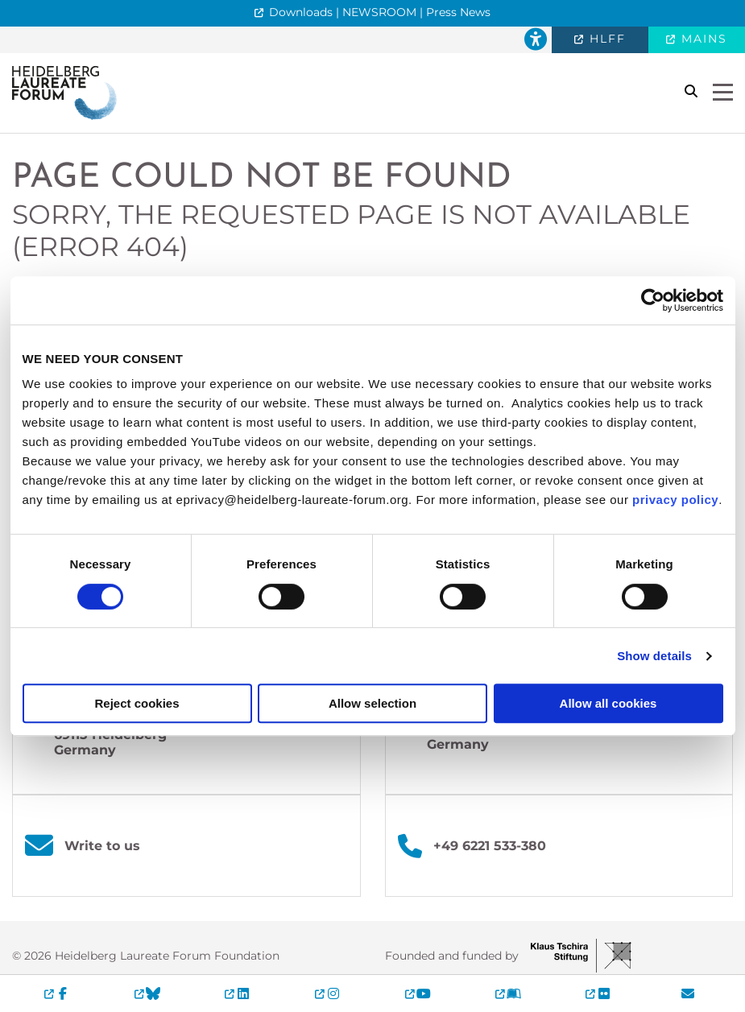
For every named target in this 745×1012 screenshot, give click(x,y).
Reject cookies (136, 703)
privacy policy (675, 499)
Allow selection (372, 703)
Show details (654, 656)
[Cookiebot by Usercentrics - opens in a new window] (652, 300)
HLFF (605, 38)
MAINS (702, 38)
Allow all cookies (608, 703)
